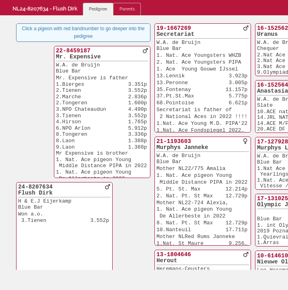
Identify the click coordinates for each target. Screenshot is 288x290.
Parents (127, 9)
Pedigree (98, 9)
